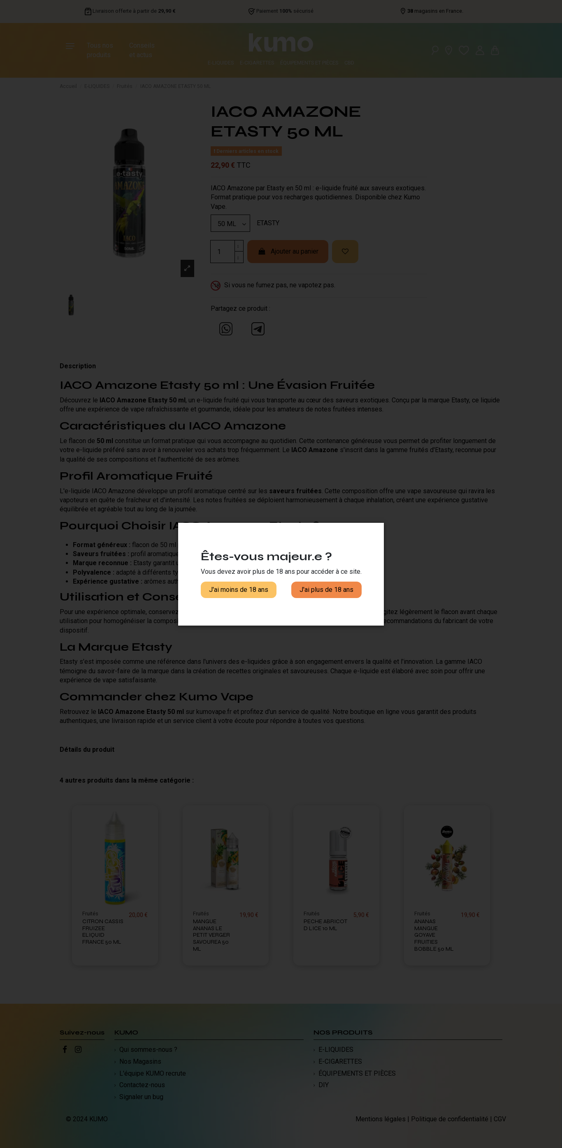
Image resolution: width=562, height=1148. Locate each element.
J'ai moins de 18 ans (238, 590)
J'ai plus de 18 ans (326, 590)
